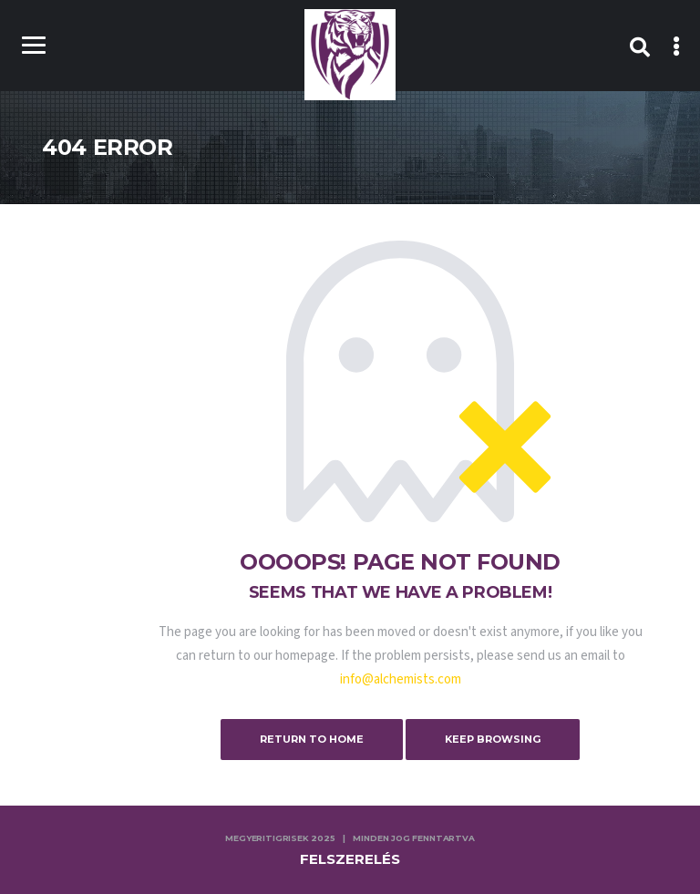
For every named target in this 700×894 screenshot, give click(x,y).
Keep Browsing (492, 739)
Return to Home (312, 739)
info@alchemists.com (400, 679)
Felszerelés (350, 859)
